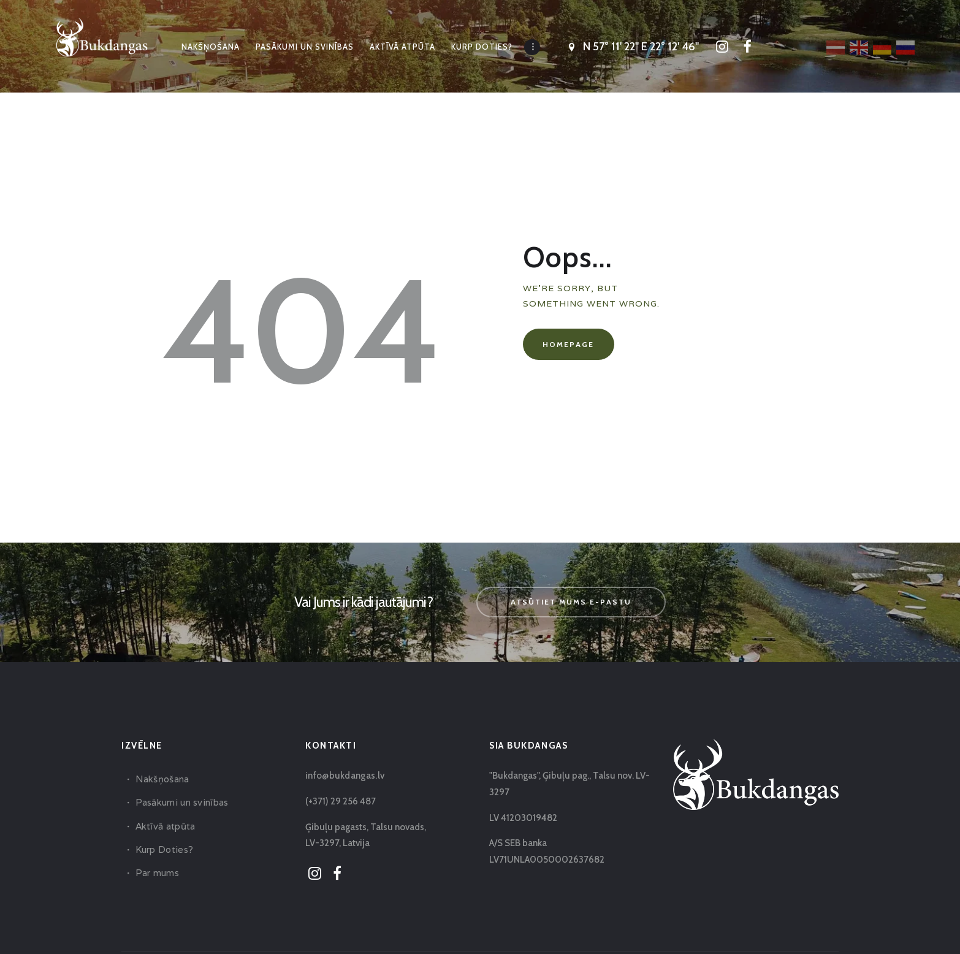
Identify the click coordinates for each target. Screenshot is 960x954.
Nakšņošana (161, 779)
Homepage (568, 344)
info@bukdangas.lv (343, 775)
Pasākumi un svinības (180, 802)
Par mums (156, 873)
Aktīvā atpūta (164, 826)
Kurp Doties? (163, 849)
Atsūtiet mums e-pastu (571, 601)
